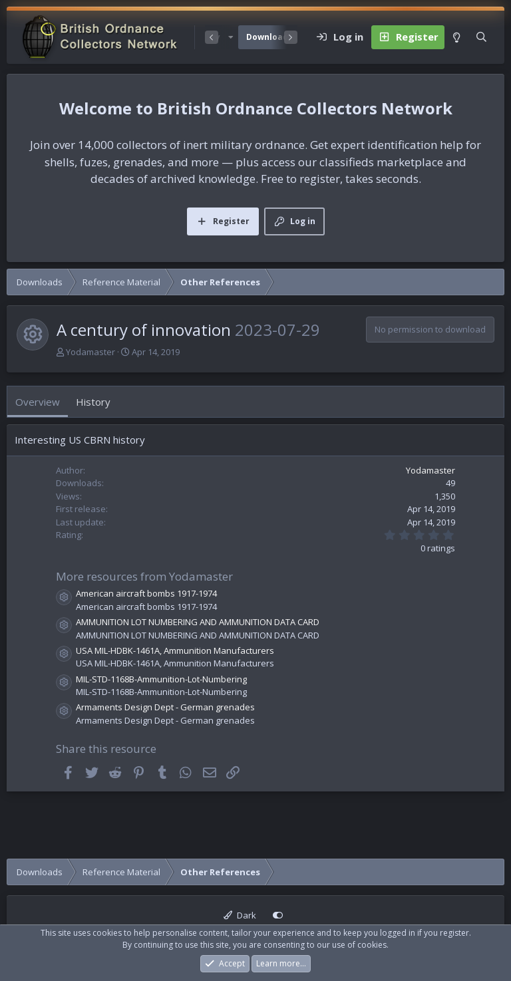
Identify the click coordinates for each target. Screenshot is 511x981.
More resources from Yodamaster (144, 576)
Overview (37, 401)
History (93, 401)
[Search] (481, 37)
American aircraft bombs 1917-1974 (146, 593)
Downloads (269, 37)
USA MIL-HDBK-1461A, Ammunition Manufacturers (175, 650)
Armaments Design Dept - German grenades (165, 707)
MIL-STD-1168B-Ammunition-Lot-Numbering (161, 679)
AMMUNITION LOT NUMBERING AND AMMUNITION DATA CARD (197, 622)
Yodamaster (90, 352)
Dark (240, 915)
